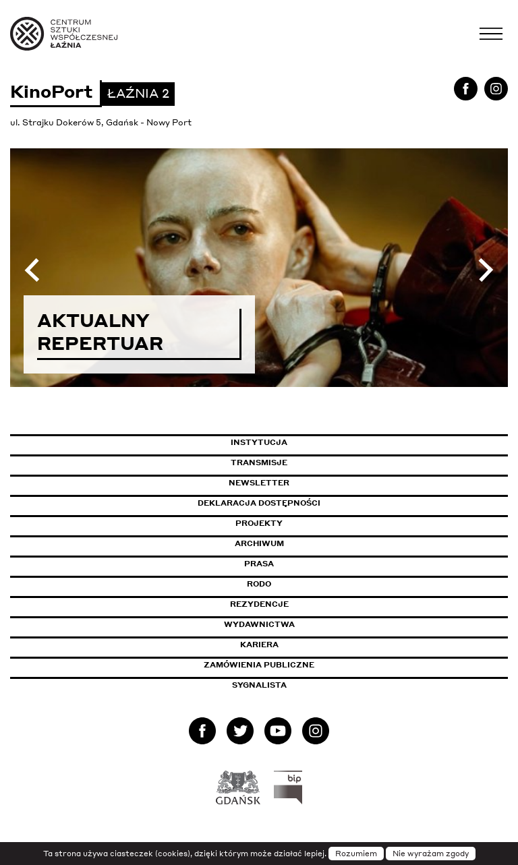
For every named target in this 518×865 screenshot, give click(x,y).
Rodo (259, 584)
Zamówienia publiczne (289, 664)
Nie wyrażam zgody (431, 853)
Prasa (259, 563)
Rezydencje (259, 604)
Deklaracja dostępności (259, 503)
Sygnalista (259, 685)
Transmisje (316, 462)
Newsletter (259, 482)
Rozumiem (356, 853)
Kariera (259, 644)
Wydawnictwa (259, 624)
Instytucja (259, 442)
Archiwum (259, 543)
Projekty (259, 523)
